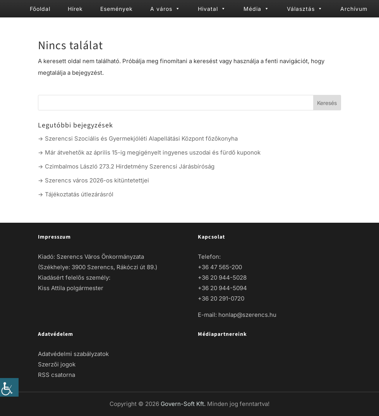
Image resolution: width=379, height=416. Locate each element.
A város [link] (165, 8)
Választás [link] (305, 8)
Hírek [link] (75, 8)
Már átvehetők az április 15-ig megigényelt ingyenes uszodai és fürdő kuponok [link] (153, 152)
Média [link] (256, 8)
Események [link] (116, 8)
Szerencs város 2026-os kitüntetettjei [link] (97, 180)
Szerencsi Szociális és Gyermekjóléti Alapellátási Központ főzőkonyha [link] (141, 138)
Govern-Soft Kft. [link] (184, 403)
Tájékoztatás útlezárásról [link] (79, 194)
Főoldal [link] (40, 8)
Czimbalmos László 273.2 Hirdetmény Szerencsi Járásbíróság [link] (129, 166)
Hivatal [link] (212, 8)
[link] (9, 387)
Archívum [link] (353, 8)
